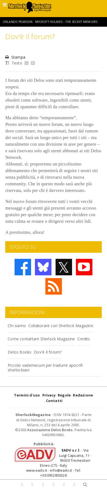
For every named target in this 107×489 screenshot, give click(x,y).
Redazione (83, 395)
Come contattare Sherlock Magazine (41, 338)
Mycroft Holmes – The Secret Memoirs (66, 22)
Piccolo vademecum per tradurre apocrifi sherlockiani (45, 368)
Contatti (54, 400)
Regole (64, 395)
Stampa (15, 57)
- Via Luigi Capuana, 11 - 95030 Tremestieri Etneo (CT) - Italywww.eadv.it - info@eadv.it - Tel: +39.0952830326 (58, 463)
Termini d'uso (27, 395)
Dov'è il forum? (48, 352)
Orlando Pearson (17, 22)
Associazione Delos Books (50, 429)
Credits (83, 338)
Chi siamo (17, 325)
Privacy (49, 395)
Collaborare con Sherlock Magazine (60, 325)
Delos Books (19, 352)
